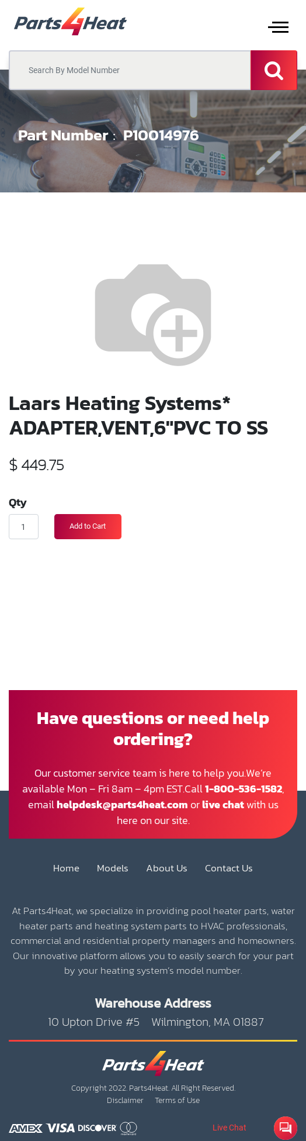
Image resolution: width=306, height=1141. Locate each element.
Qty (18, 502)
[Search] (274, 70)
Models (112, 868)
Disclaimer (125, 1100)
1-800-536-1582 (243, 789)
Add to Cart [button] (87, 526)
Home (66, 868)
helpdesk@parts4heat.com (122, 804)
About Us (166, 868)
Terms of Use (177, 1100)
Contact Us (229, 868)
